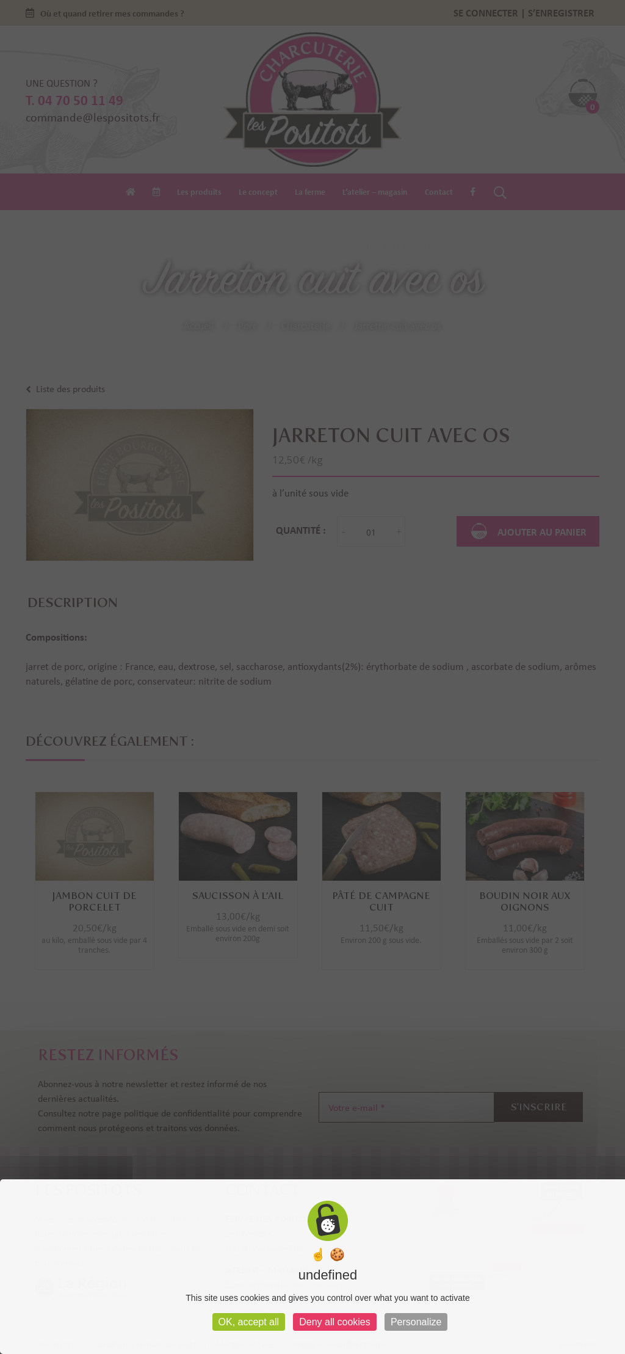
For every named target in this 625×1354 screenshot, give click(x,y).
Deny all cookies (334, 1322)
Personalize (416, 1322)
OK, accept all (249, 1322)
